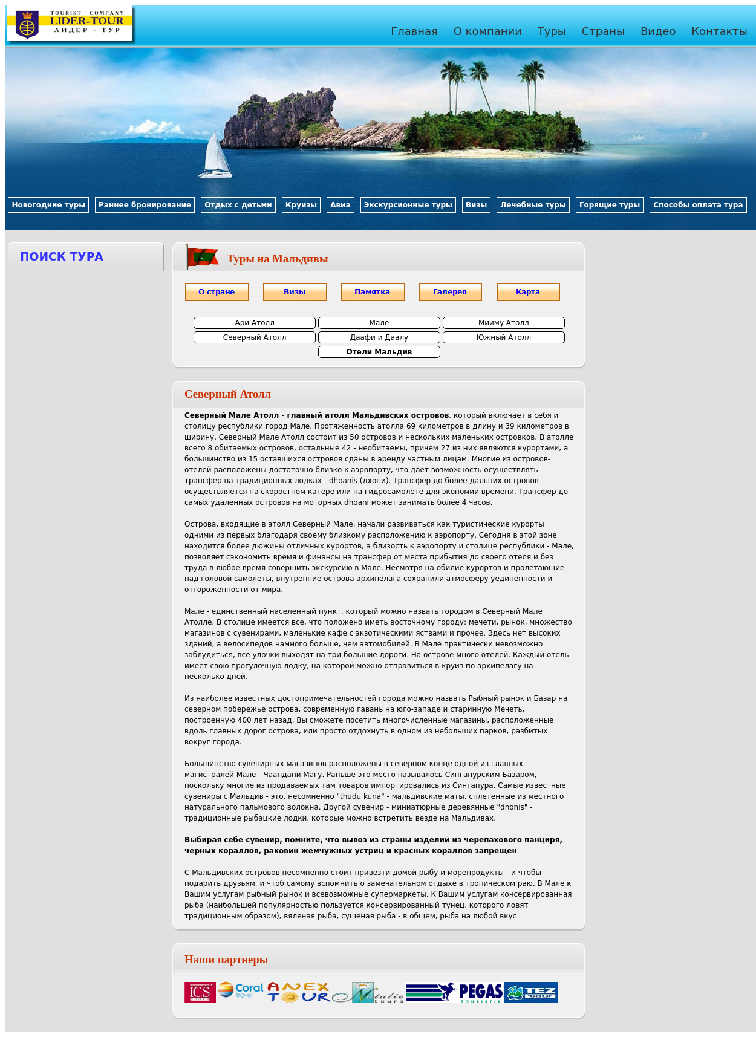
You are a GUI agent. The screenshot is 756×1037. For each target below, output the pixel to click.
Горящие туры (609, 205)
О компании (488, 31)
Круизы (301, 205)
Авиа (340, 205)
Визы (476, 205)
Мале (379, 323)
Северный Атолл (255, 337)
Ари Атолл (255, 323)
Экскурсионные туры (408, 205)
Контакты (719, 31)
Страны (603, 31)
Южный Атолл (504, 337)
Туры (552, 31)
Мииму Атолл (503, 323)
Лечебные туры (533, 205)
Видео (658, 31)
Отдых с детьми (238, 205)
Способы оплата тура (698, 205)
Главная (414, 31)
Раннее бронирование (145, 205)
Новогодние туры (48, 205)
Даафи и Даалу (379, 337)
